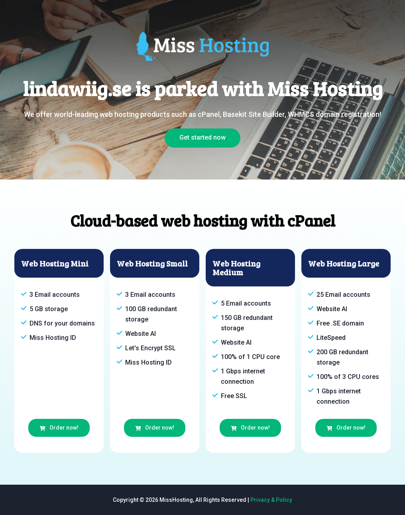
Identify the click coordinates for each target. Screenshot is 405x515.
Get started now (202, 137)
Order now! (59, 427)
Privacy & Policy (271, 500)
